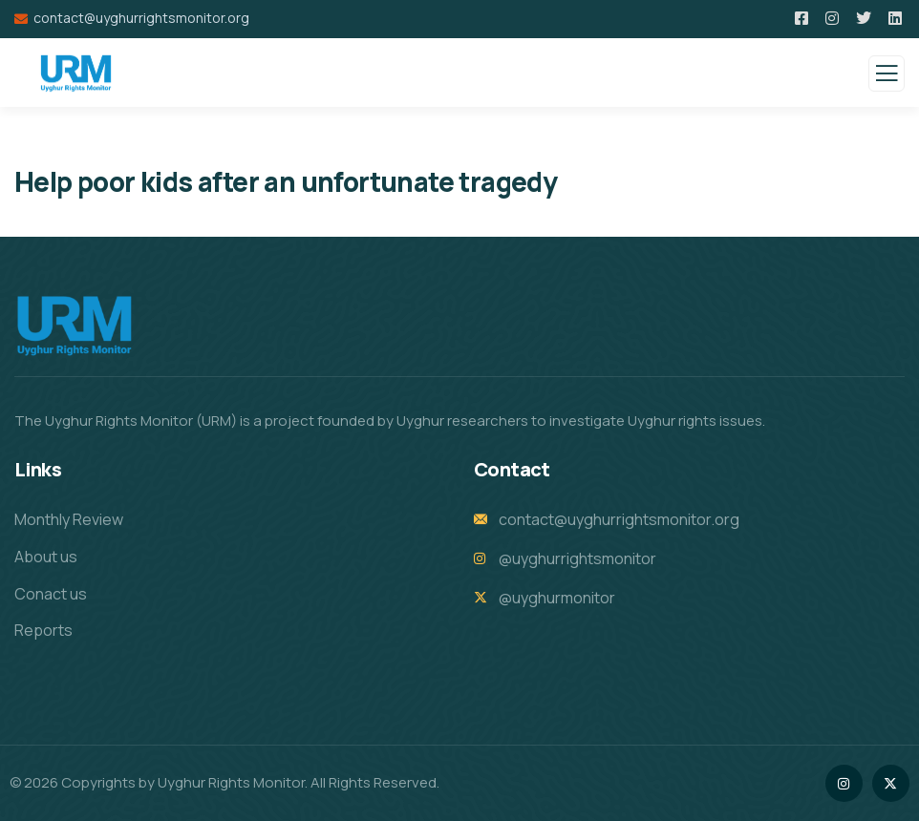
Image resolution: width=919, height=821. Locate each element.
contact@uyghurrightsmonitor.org (141, 18)
